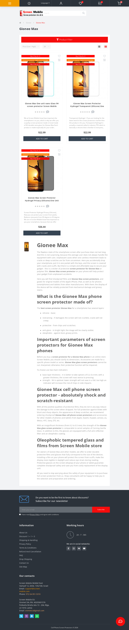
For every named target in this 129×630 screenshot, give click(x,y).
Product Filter (64, 39)
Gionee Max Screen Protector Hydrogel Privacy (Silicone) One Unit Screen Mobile (42, 201)
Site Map (23, 566)
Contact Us (24, 563)
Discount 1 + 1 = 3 (27, 536)
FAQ (21, 555)
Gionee (28, 23)
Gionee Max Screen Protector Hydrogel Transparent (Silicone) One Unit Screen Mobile (87, 106)
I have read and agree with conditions (40, 514)
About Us (23, 532)
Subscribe (101, 509)
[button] (61, 3)
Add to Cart (42, 138)
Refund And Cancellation (30, 551)
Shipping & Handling (28, 540)
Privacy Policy (35, 514)
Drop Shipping (25, 559)
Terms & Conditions (27, 548)
